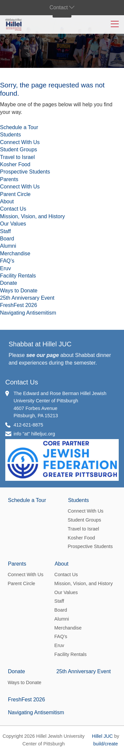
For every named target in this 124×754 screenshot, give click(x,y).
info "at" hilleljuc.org (34, 433)
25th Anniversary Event (27, 298)
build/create (105, 743)
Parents (9, 179)
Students (10, 134)
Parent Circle (15, 194)
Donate (8, 283)
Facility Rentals (18, 275)
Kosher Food (15, 164)
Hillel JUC (102, 736)
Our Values (13, 223)
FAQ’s (7, 261)
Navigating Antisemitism (28, 313)
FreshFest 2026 (18, 305)
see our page (42, 355)
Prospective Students (25, 172)
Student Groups (18, 149)
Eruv (5, 268)
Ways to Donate (18, 290)
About (7, 201)
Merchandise (15, 253)
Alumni (8, 246)
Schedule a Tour (19, 127)
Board (7, 238)
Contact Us (13, 209)
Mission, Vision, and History (32, 216)
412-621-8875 (28, 424)
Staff (5, 231)
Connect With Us (20, 142)
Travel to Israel (17, 157)
